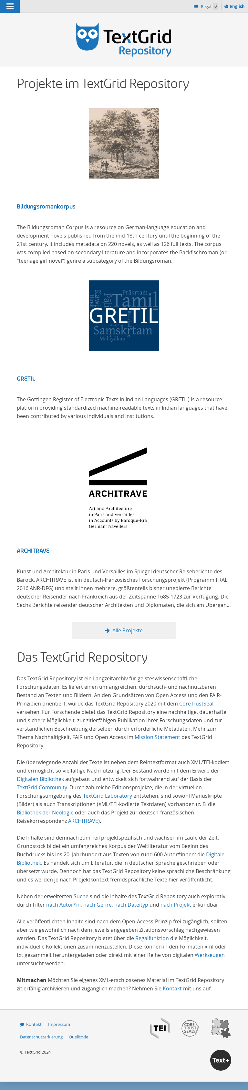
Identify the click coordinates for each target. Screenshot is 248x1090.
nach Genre (97, 904)
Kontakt (172, 988)
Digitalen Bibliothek (40, 779)
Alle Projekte (127, 630)
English (238, 7)
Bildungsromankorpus (46, 206)
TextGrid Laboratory (107, 795)
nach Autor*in (63, 904)
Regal (209, 6)
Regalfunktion (152, 938)
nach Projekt (175, 904)
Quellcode (78, 1037)
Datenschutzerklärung (41, 1037)
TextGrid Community (42, 787)
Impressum (59, 1024)
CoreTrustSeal (196, 703)
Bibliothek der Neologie (45, 812)
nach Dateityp (131, 904)
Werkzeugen (210, 955)
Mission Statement (157, 737)
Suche (81, 896)
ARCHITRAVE (33, 550)
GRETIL (26, 378)
